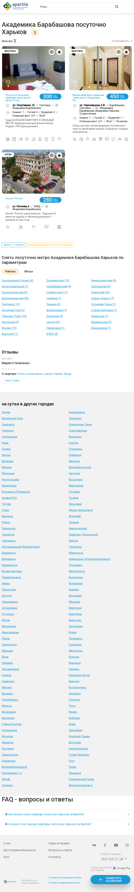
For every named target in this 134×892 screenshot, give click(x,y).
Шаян (72, 724)
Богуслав (75, 742)
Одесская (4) (54, 316)
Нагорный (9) (10, 322)
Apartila (7, 245)
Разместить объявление (114, 879)
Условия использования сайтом (65, 877)
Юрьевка (75, 773)
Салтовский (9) (100, 286)
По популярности (120, 41)
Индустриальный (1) (15, 286)
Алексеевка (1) (101, 328)
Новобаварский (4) (58, 286)
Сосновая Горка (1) (103, 304)
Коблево (74, 718)
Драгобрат (76, 730)
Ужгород (74, 473)
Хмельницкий (78, 528)
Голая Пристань (79, 754)
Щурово (74, 657)
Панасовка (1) (55, 328)
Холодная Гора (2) (13, 310)
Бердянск (75, 436)
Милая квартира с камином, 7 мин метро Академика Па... (89, 98)
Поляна (73, 498)
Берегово (75, 620)
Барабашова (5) (101, 322)
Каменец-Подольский (83, 534)
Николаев (75, 504)
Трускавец (76, 565)
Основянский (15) (57, 280)
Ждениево (76, 583)
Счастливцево (78, 430)
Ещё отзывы (12, 380)
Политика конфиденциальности (64, 883)
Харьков (19, 245)
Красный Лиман (79, 736)
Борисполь (76, 577)
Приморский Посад (81, 779)
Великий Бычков (80, 467)
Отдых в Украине (59, 843)
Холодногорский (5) (14, 292)
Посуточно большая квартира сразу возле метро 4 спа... (18, 98)
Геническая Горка (80, 424)
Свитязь (74, 669)
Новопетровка (78, 748)
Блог (6, 857)
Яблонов (74, 602)
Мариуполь (76, 553)
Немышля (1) (99, 316)
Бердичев (75, 614)
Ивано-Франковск (81, 510)
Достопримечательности (19, 850)
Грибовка (75, 455)
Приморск (75, 638)
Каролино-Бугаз (79, 675)
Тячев (72, 767)
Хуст (72, 761)
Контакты (55, 857)
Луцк (72, 705)
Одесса (73, 443)
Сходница (75, 644)
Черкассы (75, 546)
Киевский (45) (100, 292)
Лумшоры (75, 449)
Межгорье (76, 650)
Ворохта (74, 681)
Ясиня (72, 632)
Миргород (75, 608)
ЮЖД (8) (52, 334)
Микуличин (76, 485)
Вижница (75, 663)
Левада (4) (53, 304)
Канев (73, 712)
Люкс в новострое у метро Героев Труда (44, 373)
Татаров (74, 522)
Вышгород (76, 479)
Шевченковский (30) (15, 298)
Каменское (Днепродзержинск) (89, 559)
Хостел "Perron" (14, 198)
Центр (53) (53, 322)
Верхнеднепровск (80, 785)
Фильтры (9, 41)
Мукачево (75, 595)
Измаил (74, 589)
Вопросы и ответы (60, 850)
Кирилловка (77, 412)
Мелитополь (77, 571)
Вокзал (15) (9, 328)
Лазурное (75, 418)
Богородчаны (77, 687)
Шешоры (75, 693)
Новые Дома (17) (102, 298)
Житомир (75, 516)
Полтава (74, 491)
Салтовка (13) (11, 304)
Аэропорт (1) (10, 334)
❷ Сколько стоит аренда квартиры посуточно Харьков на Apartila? (48, 824)
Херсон (73, 540)
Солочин (74, 699)
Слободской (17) (57, 292)
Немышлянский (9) (103, 280)
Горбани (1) (53, 298)
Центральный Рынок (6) (17, 280)
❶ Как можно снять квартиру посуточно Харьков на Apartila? (44, 814)
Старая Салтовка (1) (104, 310)
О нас (7, 843)
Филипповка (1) (56, 310)
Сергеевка (76, 626)
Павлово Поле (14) (14, 316)
